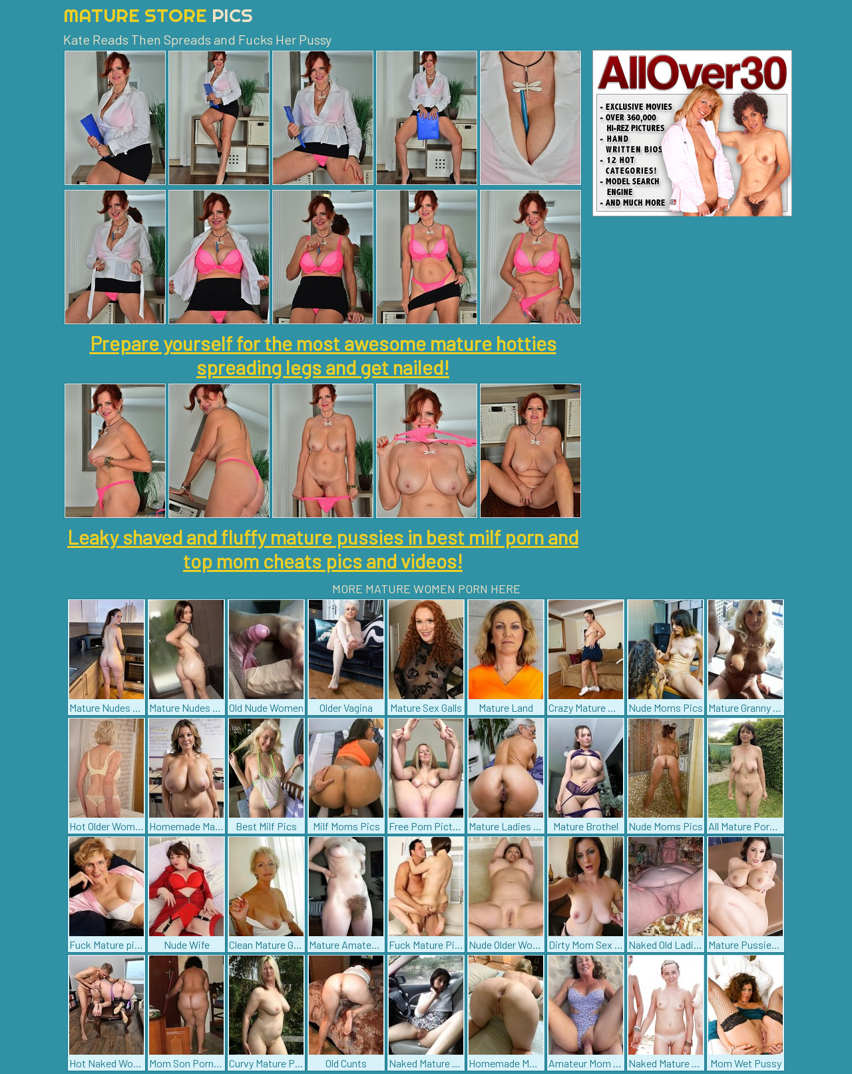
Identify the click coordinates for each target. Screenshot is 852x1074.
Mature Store (158, 15)
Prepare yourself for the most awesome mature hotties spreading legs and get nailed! (323, 355)
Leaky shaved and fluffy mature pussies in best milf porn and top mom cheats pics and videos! (322, 549)
